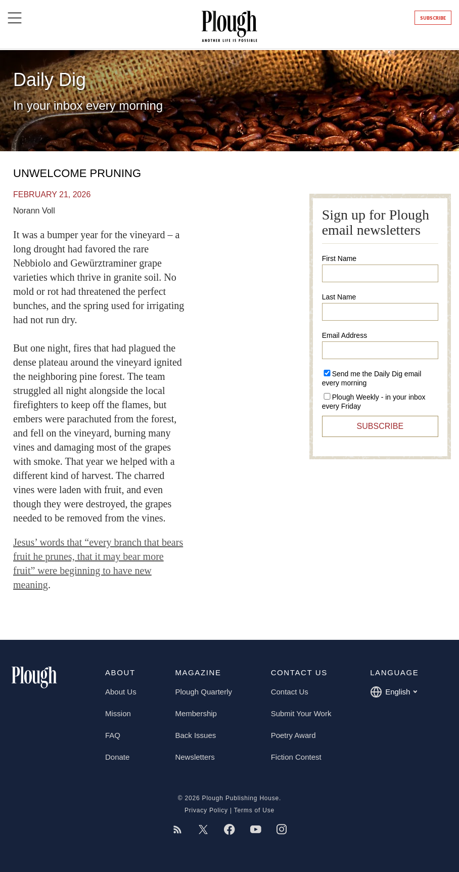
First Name (339, 258)
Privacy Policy (206, 810)
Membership (196, 713)
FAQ (112, 735)
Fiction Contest (296, 757)
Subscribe (433, 18)
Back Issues (195, 735)
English (393, 692)
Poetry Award (293, 735)
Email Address (344, 335)
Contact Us (289, 691)
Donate (117, 757)
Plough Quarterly (203, 691)
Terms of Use (254, 810)
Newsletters (194, 757)
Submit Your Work (301, 713)
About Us (120, 691)
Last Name (339, 296)
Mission (118, 713)
